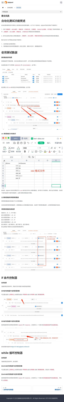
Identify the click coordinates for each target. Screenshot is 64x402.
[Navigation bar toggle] (2, 2)
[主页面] (2, 7)
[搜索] (61, 2)
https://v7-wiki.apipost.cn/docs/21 (20, 346)
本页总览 (5, 12)
